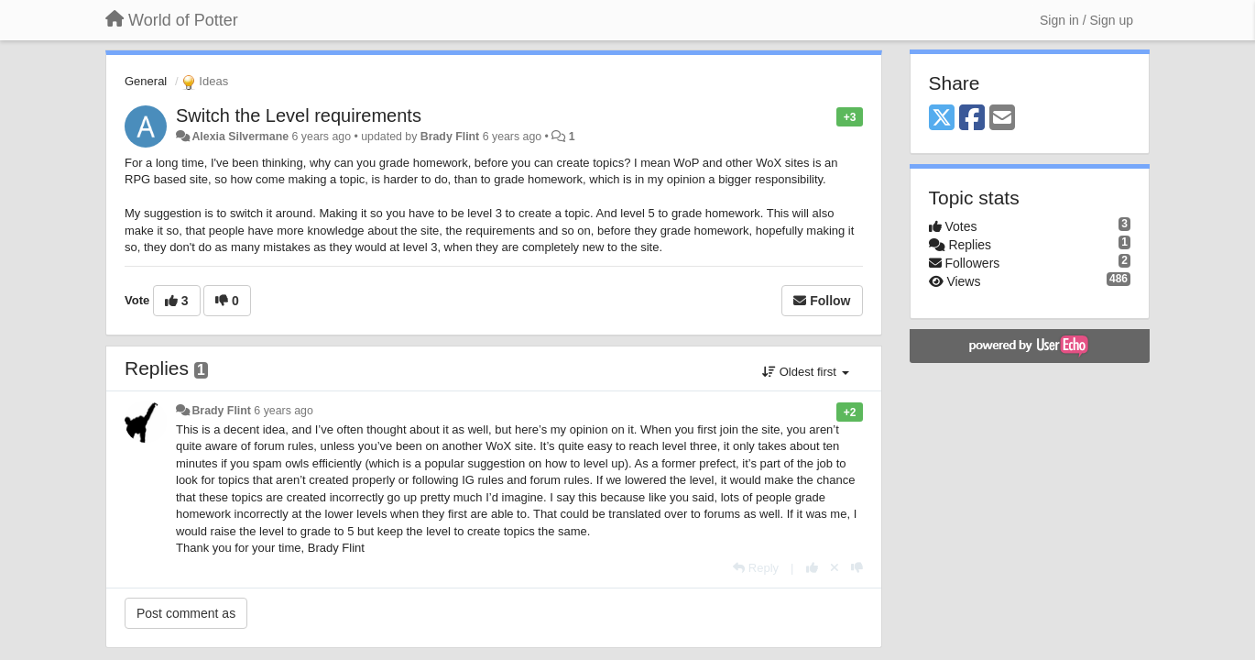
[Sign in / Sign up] (1086, 20)
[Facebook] (972, 119)
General (146, 81)
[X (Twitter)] (942, 119)
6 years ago (283, 410)
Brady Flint (449, 136)
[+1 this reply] (812, 568)
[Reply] (756, 568)
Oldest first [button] (805, 372)
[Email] (1002, 119)
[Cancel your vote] (834, 568)
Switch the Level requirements (298, 115)
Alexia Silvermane (240, 136)
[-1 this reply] (857, 568)
